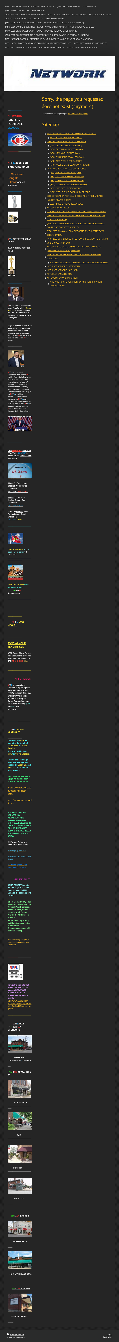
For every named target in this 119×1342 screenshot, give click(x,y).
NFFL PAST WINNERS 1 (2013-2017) (63, 266)
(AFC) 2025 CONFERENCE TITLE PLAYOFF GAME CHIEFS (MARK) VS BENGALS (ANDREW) (77, 241)
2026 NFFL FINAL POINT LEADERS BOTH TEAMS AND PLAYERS (76, 212)
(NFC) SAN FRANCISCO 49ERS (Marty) (67, 157)
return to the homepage (78, 114)
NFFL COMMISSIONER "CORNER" (62, 278)
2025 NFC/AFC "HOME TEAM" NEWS (66, 204)
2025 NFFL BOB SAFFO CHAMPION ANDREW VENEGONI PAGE (79, 262)
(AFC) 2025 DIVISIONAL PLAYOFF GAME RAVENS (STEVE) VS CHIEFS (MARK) (75, 233)
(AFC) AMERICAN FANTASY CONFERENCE (66, 169)
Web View (107, 1337)
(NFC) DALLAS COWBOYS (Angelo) (66, 145)
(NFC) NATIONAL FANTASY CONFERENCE (66, 142)
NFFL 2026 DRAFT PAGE (58, 208)
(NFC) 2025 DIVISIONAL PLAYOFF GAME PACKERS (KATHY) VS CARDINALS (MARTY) (76, 217)
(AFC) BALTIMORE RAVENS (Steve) (66, 173)
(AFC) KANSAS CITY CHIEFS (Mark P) (67, 181)
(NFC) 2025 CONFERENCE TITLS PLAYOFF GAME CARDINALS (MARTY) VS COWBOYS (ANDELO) (75, 225)
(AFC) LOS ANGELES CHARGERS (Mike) (68, 184)
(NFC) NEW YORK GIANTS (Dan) (64, 153)
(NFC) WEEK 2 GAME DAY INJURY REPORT (70, 165)
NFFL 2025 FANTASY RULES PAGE (66, 138)
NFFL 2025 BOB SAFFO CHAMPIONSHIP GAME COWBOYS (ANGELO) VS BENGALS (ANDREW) (74, 249)
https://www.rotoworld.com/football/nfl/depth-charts (19, 790)
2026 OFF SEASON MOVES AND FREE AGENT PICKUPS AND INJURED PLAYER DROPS (75, 198)
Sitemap (20, 1335)
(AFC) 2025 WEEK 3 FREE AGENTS (66, 188)
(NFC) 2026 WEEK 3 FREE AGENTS (66, 161)
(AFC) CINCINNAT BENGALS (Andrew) (67, 176)
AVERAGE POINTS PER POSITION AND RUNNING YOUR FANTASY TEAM (76, 284)
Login (109, 1334)
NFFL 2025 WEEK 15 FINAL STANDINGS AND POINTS (71, 134)
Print (11, 1335)
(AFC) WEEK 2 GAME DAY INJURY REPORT (70, 192)
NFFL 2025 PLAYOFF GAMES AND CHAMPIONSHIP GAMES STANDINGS (74, 256)
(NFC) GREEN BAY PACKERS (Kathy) (67, 149)
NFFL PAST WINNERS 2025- (60, 274)
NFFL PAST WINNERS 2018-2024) (62, 270)
